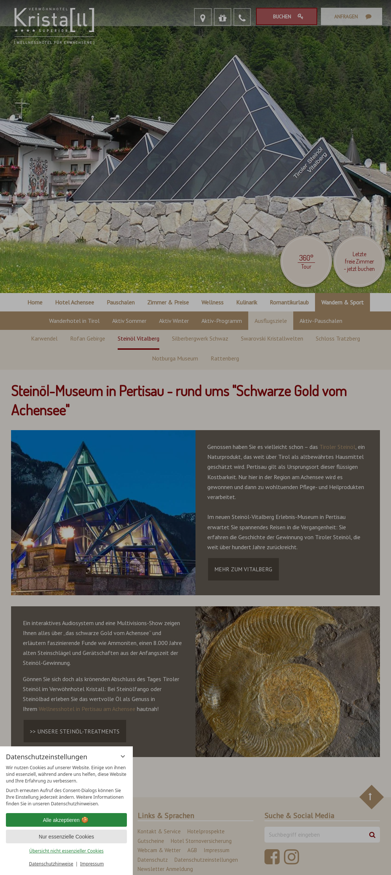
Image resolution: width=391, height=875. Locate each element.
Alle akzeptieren (66, 820)
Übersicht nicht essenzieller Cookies (66, 851)
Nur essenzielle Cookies (66, 837)
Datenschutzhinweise (51, 864)
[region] (66, 785)
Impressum (92, 864)
